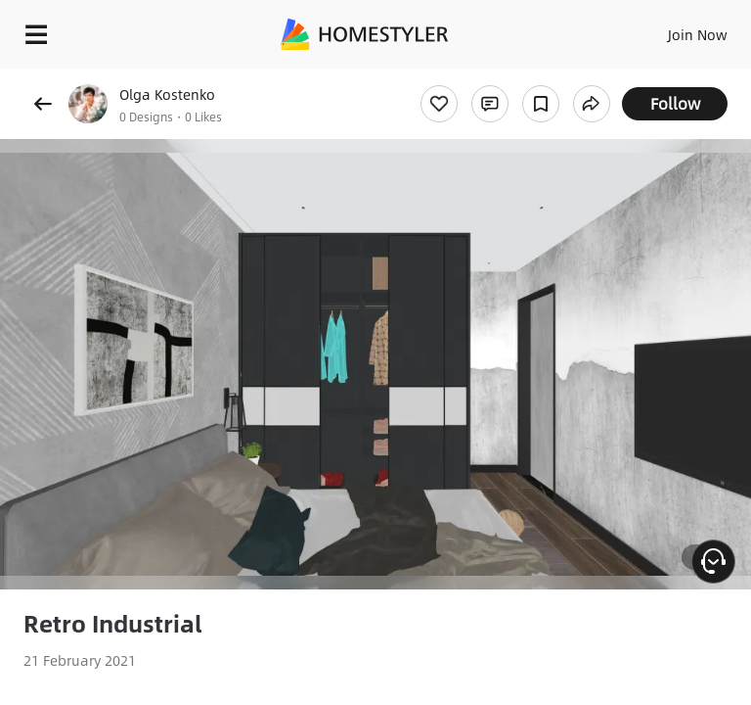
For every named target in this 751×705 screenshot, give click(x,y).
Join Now (698, 34)
